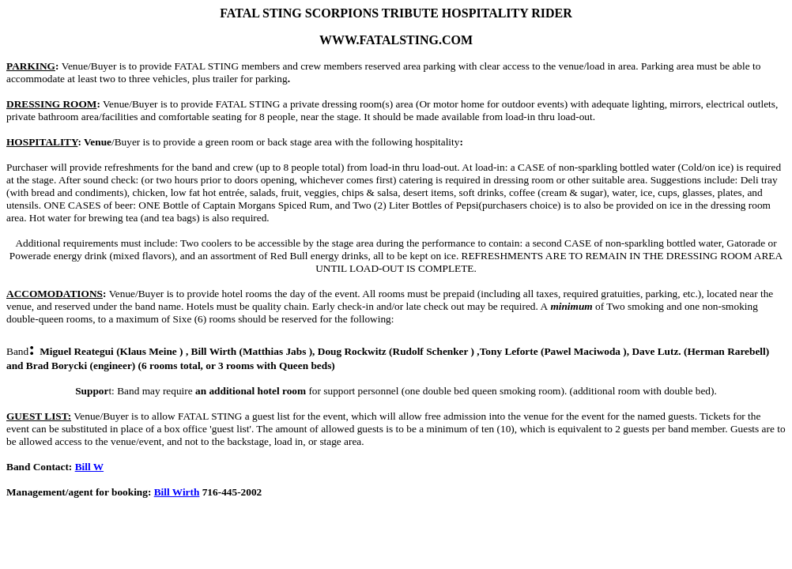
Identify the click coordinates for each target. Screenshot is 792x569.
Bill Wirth (177, 492)
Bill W (89, 467)
